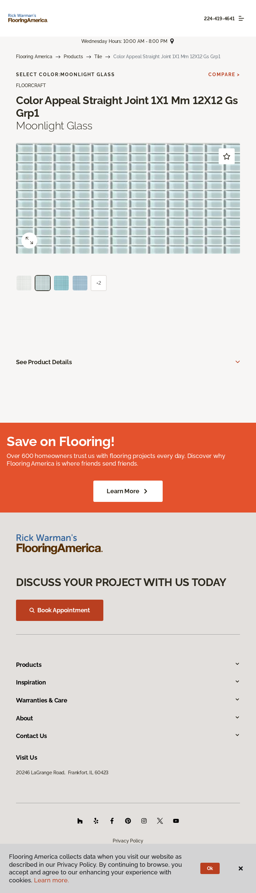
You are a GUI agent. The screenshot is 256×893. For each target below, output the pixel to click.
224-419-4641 (219, 18)
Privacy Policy (128, 840)
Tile (98, 56)
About (128, 718)
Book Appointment (59, 610)
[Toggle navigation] (241, 18)
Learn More (128, 491)
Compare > (224, 74)
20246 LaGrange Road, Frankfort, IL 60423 (62, 772)
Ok (210, 868)
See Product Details (44, 362)
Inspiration (128, 682)
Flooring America (34, 56)
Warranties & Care (128, 700)
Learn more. (51, 880)
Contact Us (128, 735)
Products (73, 56)
